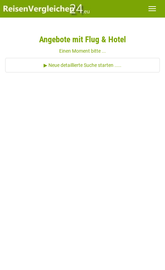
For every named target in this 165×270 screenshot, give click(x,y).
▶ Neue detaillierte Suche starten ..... (82, 65)
